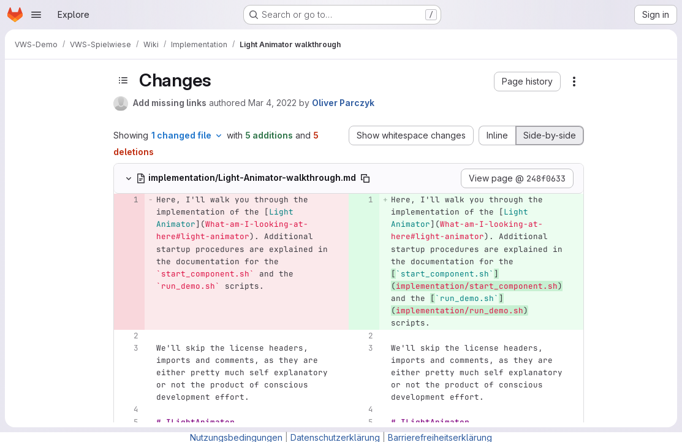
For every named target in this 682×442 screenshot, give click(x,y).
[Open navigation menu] (36, 15)
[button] (527, 81)
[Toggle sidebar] (123, 80)
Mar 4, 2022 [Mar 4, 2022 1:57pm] (272, 102)
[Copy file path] (365, 178)
